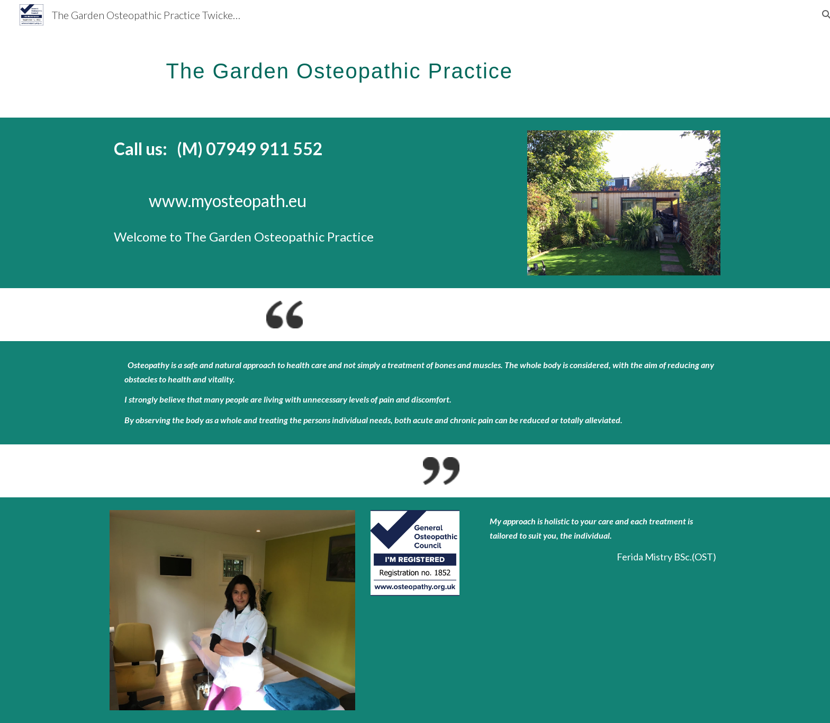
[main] (440, 66)
